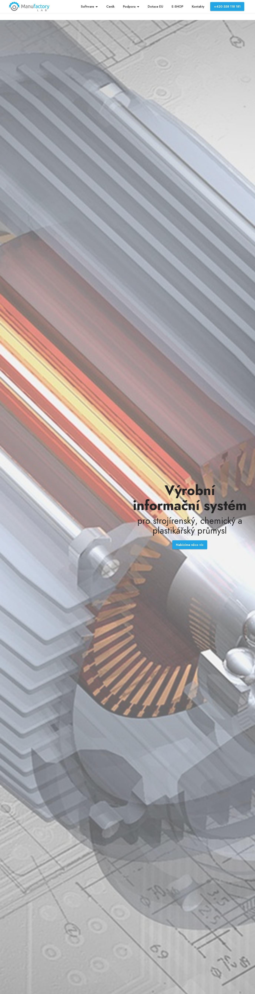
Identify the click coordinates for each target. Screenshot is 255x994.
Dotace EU (155, 6)
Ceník (110, 6)
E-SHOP (177, 6)
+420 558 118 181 (227, 6)
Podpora (129, 6)
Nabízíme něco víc (190, 544)
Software (87, 6)
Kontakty (198, 6)
